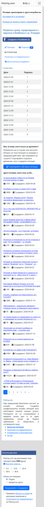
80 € (16, 471)
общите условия (22, 493)
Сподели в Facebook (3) (16, 39)
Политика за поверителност (17, 57)
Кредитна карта (16, 482)
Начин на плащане (11, 476)
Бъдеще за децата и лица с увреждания (20, 22)
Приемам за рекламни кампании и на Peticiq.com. (19, 497)
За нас (10, 435)
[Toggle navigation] (39, 3)
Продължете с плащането (16, 488)
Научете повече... (12, 464)
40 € (8, 471)
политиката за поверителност (19, 499)
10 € (15, 468)
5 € (7, 468)
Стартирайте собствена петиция (22, 166)
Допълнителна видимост (17, 61)
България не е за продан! (14, 17)
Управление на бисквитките (19, 432)
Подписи (26, 47)
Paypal (12, 479)
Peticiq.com (8, 3)
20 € (24, 468)
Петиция (10, 47)
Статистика (11, 52)
